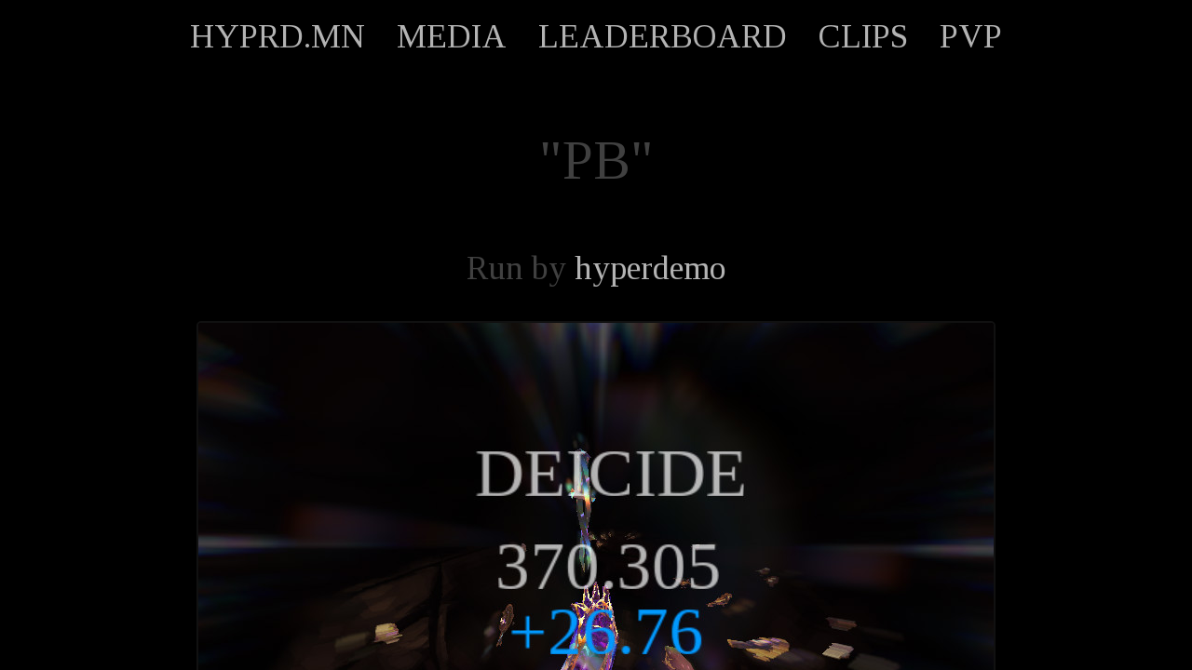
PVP (971, 36)
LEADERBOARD (662, 36)
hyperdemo (650, 268)
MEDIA (452, 36)
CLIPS (863, 36)
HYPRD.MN (277, 36)
